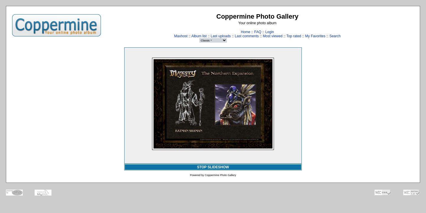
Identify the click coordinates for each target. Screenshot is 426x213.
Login (269, 32)
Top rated (293, 36)
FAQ (257, 32)
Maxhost (181, 36)
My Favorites (315, 36)
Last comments (247, 36)
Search (335, 36)
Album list (199, 36)
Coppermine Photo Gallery (220, 175)
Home (245, 32)
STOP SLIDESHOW (213, 167)
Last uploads (221, 36)
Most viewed (273, 36)
